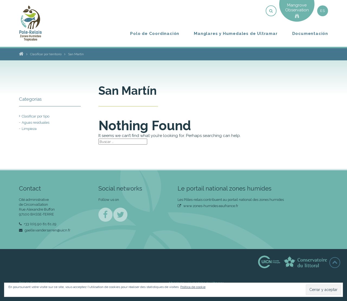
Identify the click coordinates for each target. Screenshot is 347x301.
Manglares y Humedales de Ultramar (235, 33)
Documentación (310, 33)
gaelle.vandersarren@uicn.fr (44, 230)
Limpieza (29, 129)
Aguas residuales (35, 122)
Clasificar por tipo (35, 116)
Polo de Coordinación (154, 33)
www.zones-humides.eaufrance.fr (208, 206)
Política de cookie (192, 287)
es (322, 11)
